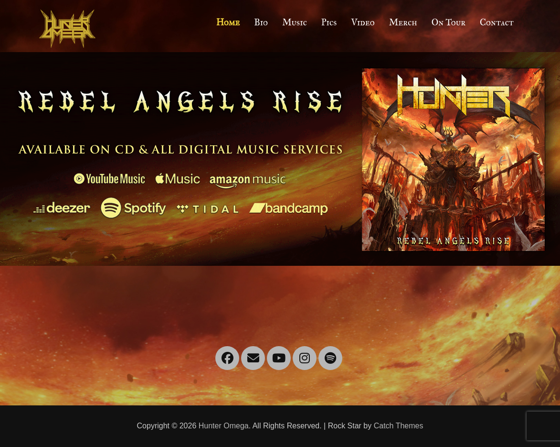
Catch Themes (398, 426)
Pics (329, 22)
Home (228, 22)
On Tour (448, 22)
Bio (261, 22)
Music (294, 22)
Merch (403, 22)
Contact (497, 22)
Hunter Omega (224, 426)
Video (362, 22)
